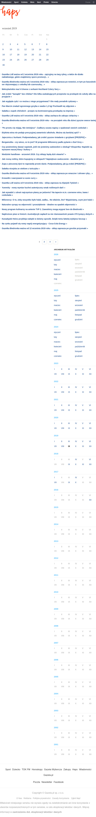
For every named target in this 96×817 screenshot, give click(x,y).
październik (80, 310)
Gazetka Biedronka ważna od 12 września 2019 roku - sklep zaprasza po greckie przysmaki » (45, 228)
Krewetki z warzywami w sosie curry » (19, 178)
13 (33, 49)
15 (47, 49)
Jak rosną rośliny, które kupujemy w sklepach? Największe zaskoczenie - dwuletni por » (43, 159)
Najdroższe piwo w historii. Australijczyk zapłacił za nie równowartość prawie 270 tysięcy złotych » (48, 214)
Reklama (27, 798)
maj (55, 279)
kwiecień (57, 274)
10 (11, 49)
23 (3, 60)
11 (18, 49)
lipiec (77, 296)
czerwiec (57, 319)
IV (76, 369)
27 (33, 60)
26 (25, 60)
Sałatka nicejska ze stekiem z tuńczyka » (21, 168)
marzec (57, 269)
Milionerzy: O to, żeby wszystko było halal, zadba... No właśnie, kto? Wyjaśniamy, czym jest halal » (48, 200)
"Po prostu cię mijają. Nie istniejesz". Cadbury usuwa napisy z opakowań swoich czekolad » (45, 128)
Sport (16, 2)
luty (55, 265)
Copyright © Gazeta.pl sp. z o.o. (48, 793)
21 (40, 54)
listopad (78, 315)
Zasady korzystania (60, 798)
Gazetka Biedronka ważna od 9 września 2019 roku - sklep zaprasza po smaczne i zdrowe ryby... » (47, 173)
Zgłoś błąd (75, 798)
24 (11, 60)
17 (11, 54)
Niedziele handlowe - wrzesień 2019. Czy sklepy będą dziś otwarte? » (34, 154)
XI (83, 374)
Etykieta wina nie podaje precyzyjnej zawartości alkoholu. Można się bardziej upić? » (41, 132)
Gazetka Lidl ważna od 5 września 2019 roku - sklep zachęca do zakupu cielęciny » (40, 116)
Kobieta (24, 2)
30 (3, 65)
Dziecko (55, 2)
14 (40, 49)
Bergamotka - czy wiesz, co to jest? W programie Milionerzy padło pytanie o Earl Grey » (42, 142)
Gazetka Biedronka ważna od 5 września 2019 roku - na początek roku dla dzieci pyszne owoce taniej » (49, 121)
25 (18, 60)
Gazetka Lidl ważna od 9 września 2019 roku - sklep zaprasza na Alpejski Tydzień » (40, 183)
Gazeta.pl (48, 775)
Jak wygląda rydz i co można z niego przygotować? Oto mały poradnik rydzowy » (40, 101)
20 (33, 54)
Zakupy (67, 769)
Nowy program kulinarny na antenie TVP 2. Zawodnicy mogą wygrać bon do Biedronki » (43, 209)
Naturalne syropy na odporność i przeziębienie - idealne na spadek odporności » (39, 204)
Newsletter (47, 782)
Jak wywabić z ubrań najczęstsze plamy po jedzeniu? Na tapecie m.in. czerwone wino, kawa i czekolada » (45, 193)
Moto (32, 2)
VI (90, 369)
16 (3, 54)
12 (25, 49)
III (69, 369)
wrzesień (79, 305)
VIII (62, 374)
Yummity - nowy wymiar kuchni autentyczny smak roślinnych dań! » (33, 188)
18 (18, 54)
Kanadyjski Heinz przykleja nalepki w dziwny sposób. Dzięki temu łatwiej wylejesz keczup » (44, 219)
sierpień (78, 300)
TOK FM (26, 769)
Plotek (46, 2)
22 (47, 54)
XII (90, 374)
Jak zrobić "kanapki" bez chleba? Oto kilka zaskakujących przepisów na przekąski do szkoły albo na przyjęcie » (49, 95)
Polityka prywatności (42, 798)
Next (39, 2)
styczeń (57, 260)
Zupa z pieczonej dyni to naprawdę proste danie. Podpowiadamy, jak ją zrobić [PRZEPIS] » (44, 164)
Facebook (59, 782)
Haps (74, 769)
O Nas (19, 798)
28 (40, 60)
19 (25, 54)
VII (55, 374)
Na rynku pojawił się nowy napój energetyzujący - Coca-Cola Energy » (34, 223)
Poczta (87, 2)
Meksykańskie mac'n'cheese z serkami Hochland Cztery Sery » (31, 89)
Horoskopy (37, 769)
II (61, 369)
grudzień (79, 319)
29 (47, 60)
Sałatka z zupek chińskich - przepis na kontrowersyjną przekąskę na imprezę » (38, 111)
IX (69, 374)
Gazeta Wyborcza (53, 769)
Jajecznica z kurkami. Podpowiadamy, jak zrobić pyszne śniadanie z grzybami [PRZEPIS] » (44, 137)
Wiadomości (6, 2)
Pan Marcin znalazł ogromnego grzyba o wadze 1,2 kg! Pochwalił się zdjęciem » (39, 106)
